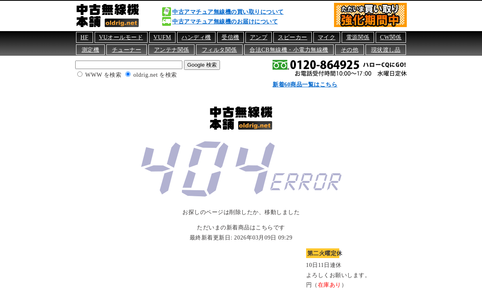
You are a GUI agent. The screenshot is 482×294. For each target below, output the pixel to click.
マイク (327, 37)
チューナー (127, 49)
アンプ (259, 37)
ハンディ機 (196, 37)
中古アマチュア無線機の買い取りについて (228, 11)
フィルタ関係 (219, 49)
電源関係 (358, 37)
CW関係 (391, 37)
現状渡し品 (386, 49)
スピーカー (292, 37)
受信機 (230, 37)
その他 (350, 49)
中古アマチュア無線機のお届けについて (225, 21)
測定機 (90, 49)
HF (84, 37)
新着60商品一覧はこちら (305, 84)
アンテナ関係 (171, 49)
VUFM (162, 37)
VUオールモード (121, 37)
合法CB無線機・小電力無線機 (288, 49)
